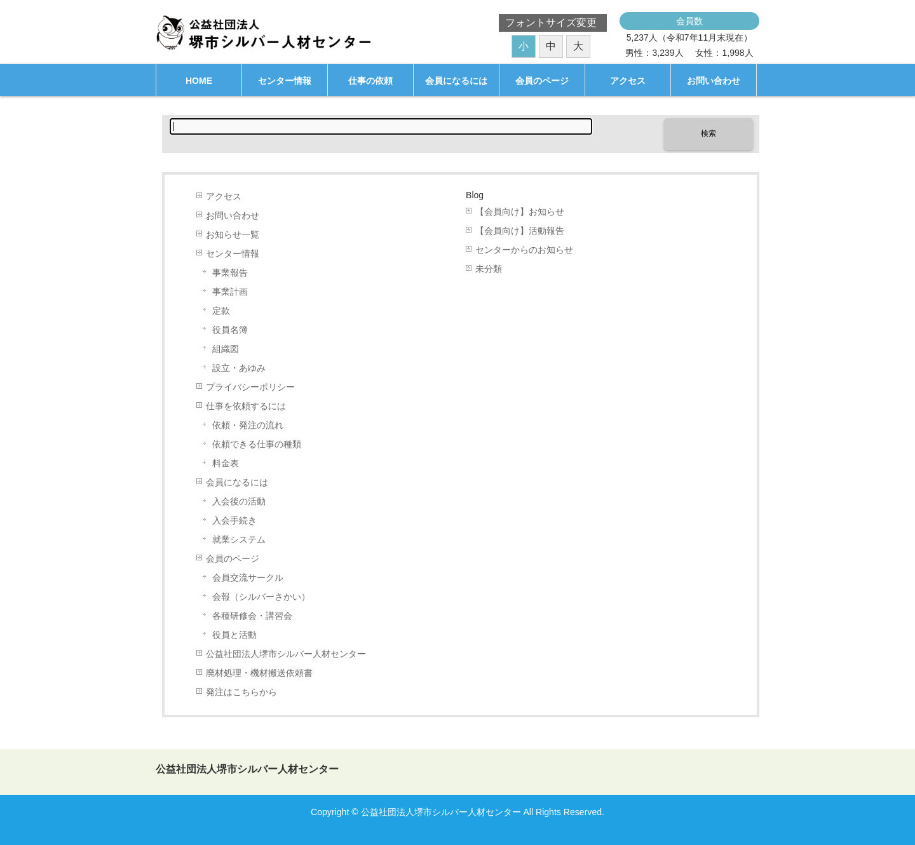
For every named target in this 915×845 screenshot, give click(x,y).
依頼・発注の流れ (247, 425)
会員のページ (232, 559)
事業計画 (230, 292)
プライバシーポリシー (250, 387)
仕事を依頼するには (246, 406)
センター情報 (232, 254)
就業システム (239, 539)
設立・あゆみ (239, 368)
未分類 (488, 269)
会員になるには (237, 482)
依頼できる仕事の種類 (256, 444)
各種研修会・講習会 (252, 616)
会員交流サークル (247, 578)
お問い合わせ (232, 215)
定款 (221, 311)
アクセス (223, 196)
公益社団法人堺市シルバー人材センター (286, 654)
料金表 (225, 463)
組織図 (225, 349)
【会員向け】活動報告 (519, 231)
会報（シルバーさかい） (261, 597)
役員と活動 (234, 635)
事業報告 (230, 273)
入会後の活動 (239, 501)
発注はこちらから (241, 692)
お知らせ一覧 (232, 235)
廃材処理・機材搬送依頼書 (259, 673)
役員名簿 (230, 330)
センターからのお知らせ (524, 250)
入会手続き (234, 520)
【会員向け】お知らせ (519, 212)
